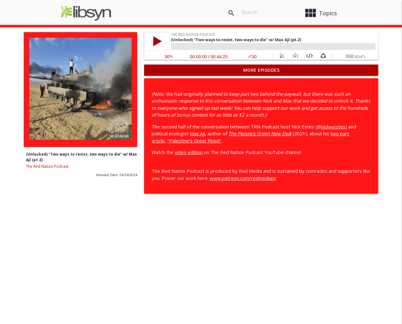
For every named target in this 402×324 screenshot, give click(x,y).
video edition (189, 152)
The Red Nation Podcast (47, 166)
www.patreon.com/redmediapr (243, 178)
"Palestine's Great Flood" (194, 141)
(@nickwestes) (331, 126)
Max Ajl (197, 133)
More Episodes (261, 70)
